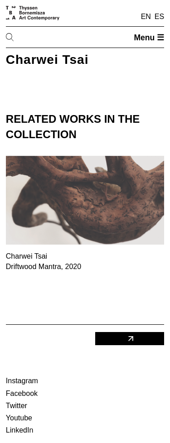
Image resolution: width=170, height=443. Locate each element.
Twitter (16, 405)
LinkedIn (20, 430)
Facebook (22, 393)
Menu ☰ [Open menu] (149, 37)
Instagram (22, 381)
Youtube (19, 418)
